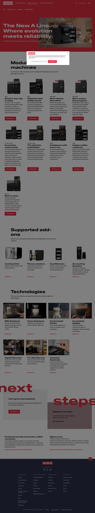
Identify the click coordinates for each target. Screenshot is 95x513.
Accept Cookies (52, 61)
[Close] (67, 52)
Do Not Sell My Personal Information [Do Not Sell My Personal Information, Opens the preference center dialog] (39, 61)
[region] (48, 58)
